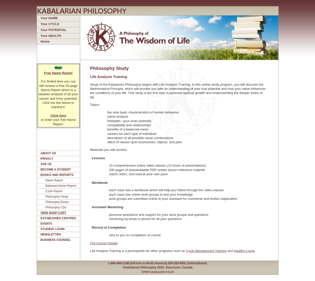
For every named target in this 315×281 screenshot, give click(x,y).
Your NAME (49, 18)
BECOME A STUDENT (56, 169)
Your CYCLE (50, 24)
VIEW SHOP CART (53, 213)
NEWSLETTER (51, 234)
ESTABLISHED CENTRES (58, 218)
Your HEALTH (51, 36)
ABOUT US (48, 153)
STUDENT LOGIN (53, 229)
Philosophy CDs (56, 207)
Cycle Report (54, 191)
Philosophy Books (57, 202)
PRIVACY (47, 158)
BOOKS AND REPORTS (57, 175)
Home (45, 41)
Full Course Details (104, 243)
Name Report (54, 180)
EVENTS (46, 223)
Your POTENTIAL (54, 30)
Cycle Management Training (206, 251)
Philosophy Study (57, 196)
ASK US (46, 164)
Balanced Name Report (61, 185)
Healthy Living (244, 251)
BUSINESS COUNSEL (56, 240)
